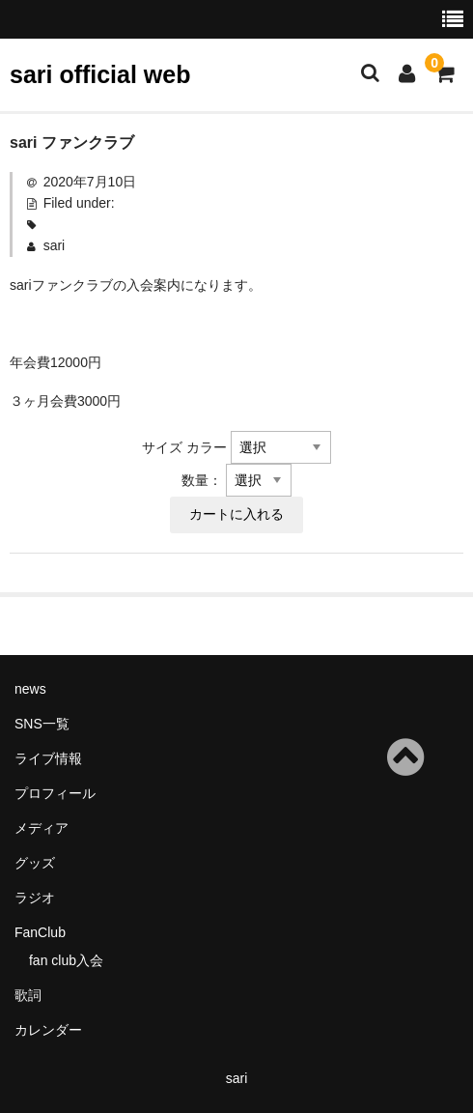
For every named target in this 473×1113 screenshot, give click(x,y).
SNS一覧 (42, 723)
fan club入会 (66, 960)
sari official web (100, 74)
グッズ (34, 862)
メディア (41, 828)
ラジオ (34, 897)
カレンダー (48, 1030)
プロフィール (55, 793)
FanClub (40, 932)
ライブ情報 (48, 758)
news (30, 689)
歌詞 (28, 995)
